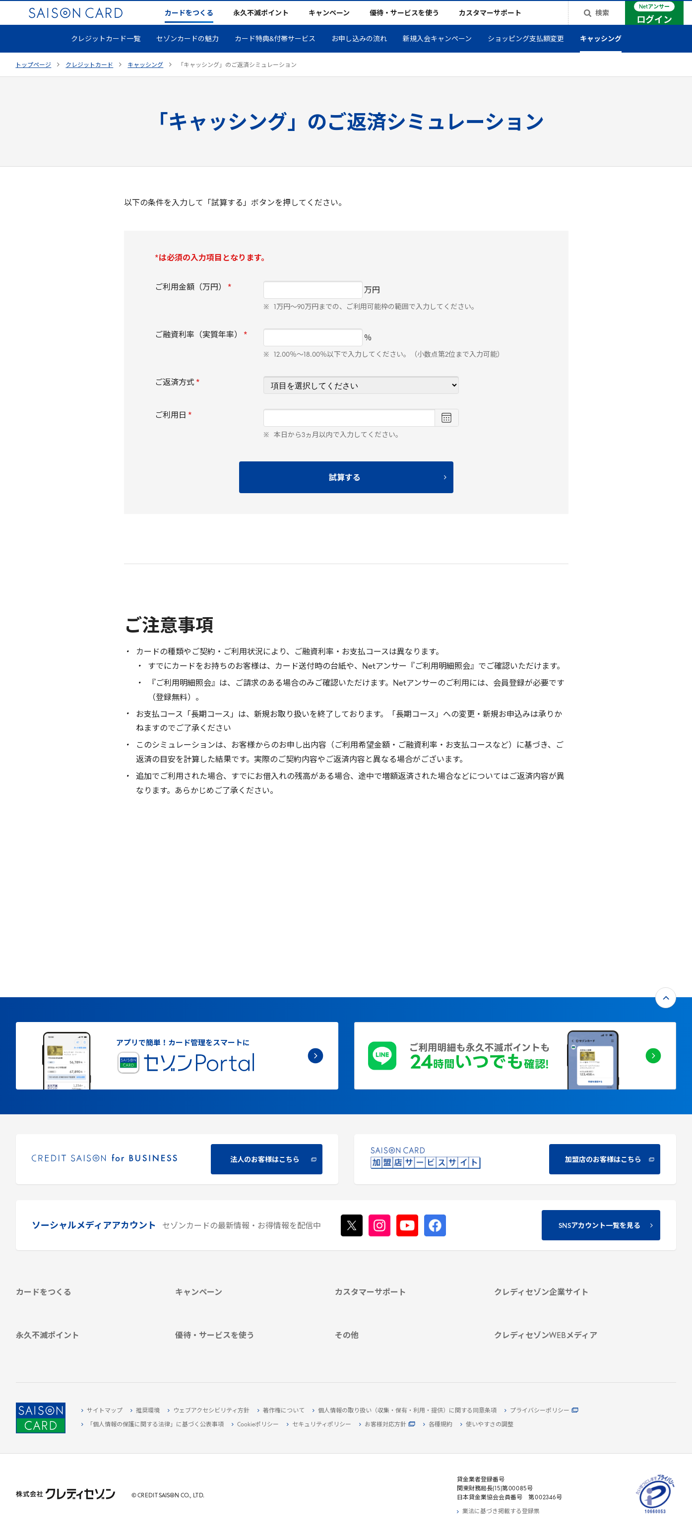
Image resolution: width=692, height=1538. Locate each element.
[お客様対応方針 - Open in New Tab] (387, 1424)
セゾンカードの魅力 (187, 55)
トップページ (33, 81)
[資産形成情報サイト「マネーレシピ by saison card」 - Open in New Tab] (562, 1304)
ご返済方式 (177, 399)
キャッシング (601, 55)
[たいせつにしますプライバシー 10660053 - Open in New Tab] (655, 1514)
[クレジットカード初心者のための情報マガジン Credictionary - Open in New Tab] (562, 1284)
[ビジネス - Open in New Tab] (562, 1198)
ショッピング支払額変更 (526, 55)
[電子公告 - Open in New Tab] (562, 1232)
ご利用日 (173, 432)
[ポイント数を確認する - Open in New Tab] (84, 1348)
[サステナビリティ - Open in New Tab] (562, 1209)
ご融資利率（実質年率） (201, 351)
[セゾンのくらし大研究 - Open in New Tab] (562, 1320)
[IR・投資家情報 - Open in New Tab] (562, 1221)
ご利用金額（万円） (193, 304)
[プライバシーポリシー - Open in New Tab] (541, 1411)
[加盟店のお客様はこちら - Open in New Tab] (515, 1026)
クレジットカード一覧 (105, 55)
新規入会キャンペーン (437, 55)
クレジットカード (89, 81)
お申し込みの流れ (359, 55)
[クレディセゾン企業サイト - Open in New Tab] (562, 1175)
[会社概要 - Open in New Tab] (562, 1186)
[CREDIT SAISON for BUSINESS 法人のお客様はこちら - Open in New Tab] (177, 1026)
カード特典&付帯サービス (275, 55)
